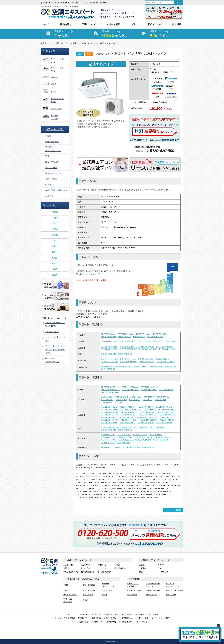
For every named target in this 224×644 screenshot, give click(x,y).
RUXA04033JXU (140, 435)
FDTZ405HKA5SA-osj (110, 387)
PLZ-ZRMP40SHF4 (109, 422)
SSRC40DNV (131, 341)
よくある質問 (164, 618)
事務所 (48, 136)
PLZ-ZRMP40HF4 (127, 422)
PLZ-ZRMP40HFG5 (147, 409)
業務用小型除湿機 (153, 590)
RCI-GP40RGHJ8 (108, 430)
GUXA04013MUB (160, 440)
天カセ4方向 (68, 565)
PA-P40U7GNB (107, 366)
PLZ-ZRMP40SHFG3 (147, 415)
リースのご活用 (60, 618)
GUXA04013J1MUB (109, 359)
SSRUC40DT (171, 341)
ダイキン (161, 565)
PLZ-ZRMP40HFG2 (129, 412)
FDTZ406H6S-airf (108, 337)
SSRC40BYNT (107, 400)
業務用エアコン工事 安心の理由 (56, 2)
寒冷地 (48, 185)
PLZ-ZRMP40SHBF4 (148, 420)
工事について (89, 24)
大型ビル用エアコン (71, 572)
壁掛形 (117, 565)
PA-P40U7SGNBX (123, 366)
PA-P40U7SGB (156, 366)
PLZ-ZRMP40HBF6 (109, 349)
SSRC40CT (147, 400)
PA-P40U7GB (170, 366)
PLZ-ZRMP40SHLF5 (163, 407)
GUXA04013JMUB (143, 440)
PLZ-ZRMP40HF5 (145, 407)
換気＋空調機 (171, 595)
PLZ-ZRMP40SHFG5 (167, 409)
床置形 (66, 568)
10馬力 (54, 269)
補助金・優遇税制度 (78, 618)
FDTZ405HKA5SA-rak (110, 390)
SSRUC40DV (157, 341)
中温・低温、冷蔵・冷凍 (56, 190)
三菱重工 (142, 565)
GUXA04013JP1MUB (165, 362)
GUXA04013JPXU (108, 440)
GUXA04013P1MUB (109, 362)
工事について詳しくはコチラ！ (89, 317)
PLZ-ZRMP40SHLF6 (145, 346)
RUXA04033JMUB (125, 437)
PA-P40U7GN (148, 447)
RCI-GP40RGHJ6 (141, 427)
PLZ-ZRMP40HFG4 (129, 420)
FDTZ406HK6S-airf (161, 334)
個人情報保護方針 (126, 622)
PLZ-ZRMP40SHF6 (109, 346)
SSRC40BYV (135, 397)
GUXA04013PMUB (163, 437)
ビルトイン (102, 568)
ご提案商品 (136, 579)
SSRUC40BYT (122, 397)
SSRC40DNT (144, 341)
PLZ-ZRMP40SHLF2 (109, 415)
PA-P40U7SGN (133, 447)
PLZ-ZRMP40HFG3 (167, 415)
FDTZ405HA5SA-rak (149, 387)
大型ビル (49, 196)
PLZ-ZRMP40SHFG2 (110, 412)
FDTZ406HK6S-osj (155, 337)
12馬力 (54, 275)
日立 (159, 568)
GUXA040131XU (162, 359)
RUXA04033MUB (108, 437)
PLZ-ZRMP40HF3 (127, 417)
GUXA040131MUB (128, 359)
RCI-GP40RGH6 (158, 427)
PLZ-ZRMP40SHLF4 (145, 422)
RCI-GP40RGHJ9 (108, 354)
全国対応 (76, 2)
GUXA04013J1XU (145, 359)
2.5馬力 (54, 235)
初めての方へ (155, 24)
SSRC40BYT (149, 397)
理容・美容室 (51, 179)
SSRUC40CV (121, 400)
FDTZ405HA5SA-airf (130, 390)
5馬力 (54, 252)
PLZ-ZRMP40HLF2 (129, 415)
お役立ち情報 (113, 24)
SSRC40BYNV (163, 397)
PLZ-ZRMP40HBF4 (167, 420)
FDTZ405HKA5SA (149, 390)
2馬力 (54, 223)
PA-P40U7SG (106, 447)
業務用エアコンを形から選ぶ (80, 560)
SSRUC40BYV (107, 397)
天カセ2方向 (85, 565)
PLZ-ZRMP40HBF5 (129, 409)
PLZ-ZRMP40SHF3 (109, 417)
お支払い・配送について (145, 618)
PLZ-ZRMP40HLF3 (164, 417)
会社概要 (104, 2)
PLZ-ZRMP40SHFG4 (110, 420)
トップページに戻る (173, 510)
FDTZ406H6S (139, 337)
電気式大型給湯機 (87, 572)
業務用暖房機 (132, 595)
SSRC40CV (119, 402)
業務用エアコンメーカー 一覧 (156, 560)
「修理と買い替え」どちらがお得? (117, 614)
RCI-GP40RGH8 (125, 430)
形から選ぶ (51, 51)
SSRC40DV (106, 341)
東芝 (141, 572)
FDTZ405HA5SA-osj (130, 387)
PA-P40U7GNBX (141, 366)
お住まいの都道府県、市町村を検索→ (92, 280)
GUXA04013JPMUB (144, 437)
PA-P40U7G (120, 447)
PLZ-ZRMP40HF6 (127, 346)
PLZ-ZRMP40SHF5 (127, 407)
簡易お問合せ (200, 634)
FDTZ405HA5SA (166, 390)
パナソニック (163, 572)
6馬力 (54, 258)
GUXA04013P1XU (146, 362)
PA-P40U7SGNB (108, 369)
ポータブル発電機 (104, 572)
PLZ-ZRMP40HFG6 (167, 349)
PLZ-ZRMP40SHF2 (148, 412)
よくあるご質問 (52, 331)
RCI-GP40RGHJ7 (124, 427)
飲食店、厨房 (51, 167)
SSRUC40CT (134, 400)
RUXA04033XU (155, 435)
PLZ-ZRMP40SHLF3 (145, 417)
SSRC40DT (118, 341)
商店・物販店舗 (52, 162)
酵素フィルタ (151, 595)
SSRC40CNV (160, 400)
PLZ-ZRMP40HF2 (165, 412)
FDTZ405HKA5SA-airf (110, 392)
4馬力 (54, 246)
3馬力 (54, 241)
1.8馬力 (54, 218)
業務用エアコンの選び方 (90, 614)
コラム (134, 24)
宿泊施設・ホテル (53, 173)
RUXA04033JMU (108, 435)
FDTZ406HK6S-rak (126, 334)
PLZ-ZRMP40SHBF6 (128, 349)
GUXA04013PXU (126, 440)
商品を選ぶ (66, 24)
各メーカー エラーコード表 (146, 614)
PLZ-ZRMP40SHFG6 (148, 349)
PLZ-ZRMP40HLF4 (164, 422)
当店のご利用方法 (90, 2)
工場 (47, 156)
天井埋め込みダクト (122, 568)
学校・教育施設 (52, 141)
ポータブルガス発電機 (174, 590)
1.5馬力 (54, 212)
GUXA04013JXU (108, 442)
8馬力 (54, 263)
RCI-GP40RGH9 (125, 354)
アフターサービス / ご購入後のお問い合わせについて (55, 349)
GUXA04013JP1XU (128, 362)
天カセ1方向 (85, 568)
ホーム (46, 24)
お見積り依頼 (95, 618)
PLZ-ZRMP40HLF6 (164, 346)
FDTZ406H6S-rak (143, 334)
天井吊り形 (102, 565)
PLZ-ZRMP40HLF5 (109, 407)
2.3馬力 (54, 229)
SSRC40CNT (106, 402)
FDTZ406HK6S (124, 337)
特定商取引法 (82, 622)
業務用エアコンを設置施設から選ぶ (83, 579)
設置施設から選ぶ (55, 129)
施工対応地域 (127, 618)
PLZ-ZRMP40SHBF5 (109, 409)
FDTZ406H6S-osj (108, 334)
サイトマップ (141, 622)
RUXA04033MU (124, 435)
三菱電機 (142, 568)
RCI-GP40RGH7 (108, 427)
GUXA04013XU (123, 442)
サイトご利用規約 (108, 622)
